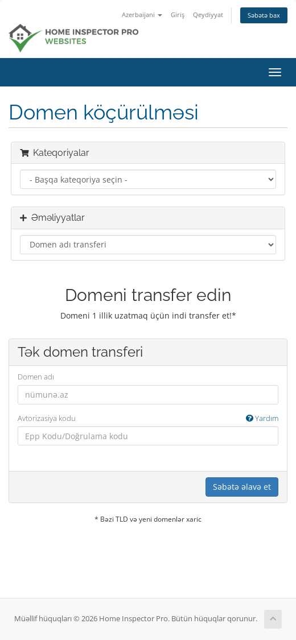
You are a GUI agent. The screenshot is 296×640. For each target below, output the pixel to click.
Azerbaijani (142, 14)
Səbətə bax (264, 15)
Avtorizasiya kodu (148, 418)
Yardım (262, 418)
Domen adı (36, 376)
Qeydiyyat (208, 14)
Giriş (177, 14)
